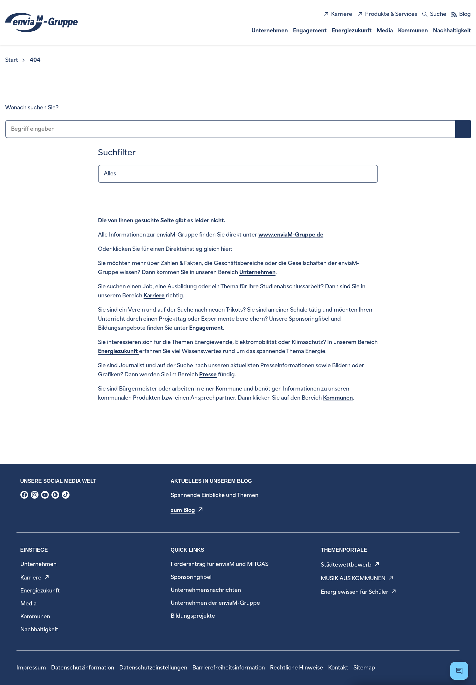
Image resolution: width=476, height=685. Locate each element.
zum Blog (183, 510)
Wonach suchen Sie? (32, 108)
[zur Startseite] (41, 22)
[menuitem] (15, 60)
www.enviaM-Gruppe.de (290, 235)
